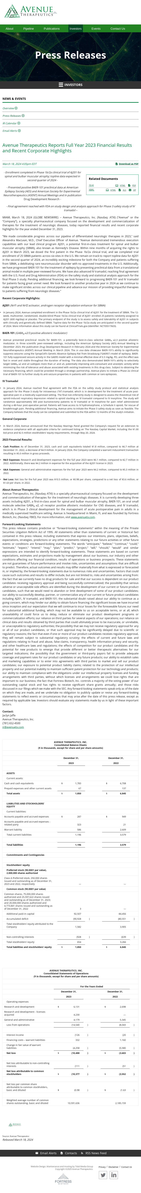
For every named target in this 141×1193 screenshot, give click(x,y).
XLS (122, 190)
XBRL (91, 189)
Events (96, 28)
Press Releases (11, 116)
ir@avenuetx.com (13, 727)
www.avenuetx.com (83, 517)
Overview (8, 108)
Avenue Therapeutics (82, 1169)
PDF (132, 185)
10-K (91, 185)
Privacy (102, 1166)
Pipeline (28, 28)
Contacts (71, 1153)
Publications (52, 28)
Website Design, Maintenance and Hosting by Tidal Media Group (62, 1166)
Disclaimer (113, 1166)
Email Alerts (9, 131)
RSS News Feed (96, 1153)
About (9, 28)
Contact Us (118, 28)
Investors (76, 28)
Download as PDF (127, 163)
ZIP (132, 190)
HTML (120, 185)
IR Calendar (9, 123)
